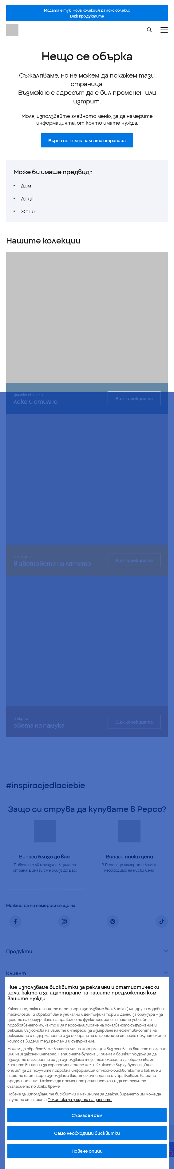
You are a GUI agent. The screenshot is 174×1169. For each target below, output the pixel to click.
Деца (27, 198)
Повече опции (87, 1151)
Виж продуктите (87, 15)
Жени (28, 211)
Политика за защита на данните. (80, 1099)
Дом (26, 185)
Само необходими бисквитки (87, 1133)
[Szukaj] (149, 30)
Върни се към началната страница (87, 140)
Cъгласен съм (87, 1115)
